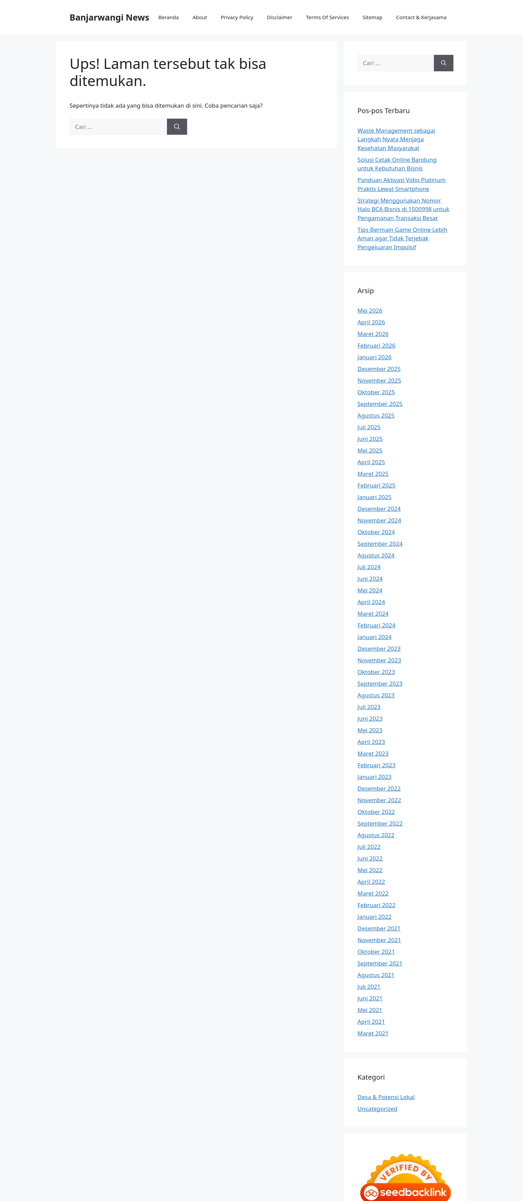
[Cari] (177, 127)
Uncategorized (377, 1109)
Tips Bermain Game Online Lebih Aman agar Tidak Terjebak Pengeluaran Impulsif (402, 238)
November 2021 (379, 940)
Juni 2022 (369, 858)
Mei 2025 (369, 450)
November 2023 (379, 660)
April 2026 (371, 322)
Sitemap (372, 17)
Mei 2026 (369, 310)
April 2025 (371, 462)
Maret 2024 (373, 613)
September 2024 (379, 544)
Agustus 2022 (375, 835)
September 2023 (379, 683)
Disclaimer (279, 17)
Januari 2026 (374, 357)
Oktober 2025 (376, 392)
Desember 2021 (379, 928)
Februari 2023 (376, 765)
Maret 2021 (373, 1033)
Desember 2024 (379, 509)
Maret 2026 (373, 334)
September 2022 (379, 823)
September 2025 (379, 404)
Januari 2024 (374, 637)
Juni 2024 (369, 579)
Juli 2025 (368, 427)
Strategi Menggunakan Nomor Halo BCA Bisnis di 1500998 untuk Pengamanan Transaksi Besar (403, 209)
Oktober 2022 (376, 812)
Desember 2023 (379, 648)
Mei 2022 (369, 870)
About (200, 17)
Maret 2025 (373, 474)
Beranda (168, 17)
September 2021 (379, 963)
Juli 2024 (368, 567)
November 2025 (379, 380)
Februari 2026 (376, 345)
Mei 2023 (369, 730)
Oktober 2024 (376, 532)
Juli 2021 (368, 986)
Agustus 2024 (375, 555)
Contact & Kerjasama (421, 17)
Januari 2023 (374, 777)
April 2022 (371, 882)
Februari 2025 (376, 485)
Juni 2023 (369, 718)
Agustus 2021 (375, 975)
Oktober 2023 (376, 672)
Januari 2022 (374, 917)
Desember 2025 (379, 369)
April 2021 (371, 1021)
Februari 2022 (376, 905)
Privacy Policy (237, 17)
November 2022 (379, 800)
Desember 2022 (379, 788)
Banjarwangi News (109, 17)
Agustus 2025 (375, 415)
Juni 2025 (369, 439)
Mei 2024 (369, 590)
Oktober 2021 (376, 952)
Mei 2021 (369, 1010)
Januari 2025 (374, 497)
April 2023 (371, 742)
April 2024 (371, 602)
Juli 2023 (368, 707)
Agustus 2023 (375, 695)
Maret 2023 (373, 753)
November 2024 (379, 520)
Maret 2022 (373, 893)
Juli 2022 (368, 847)
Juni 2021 (369, 998)
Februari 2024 (376, 625)
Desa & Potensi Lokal (386, 1097)
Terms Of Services (327, 17)
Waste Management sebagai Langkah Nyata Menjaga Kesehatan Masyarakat (396, 139)
